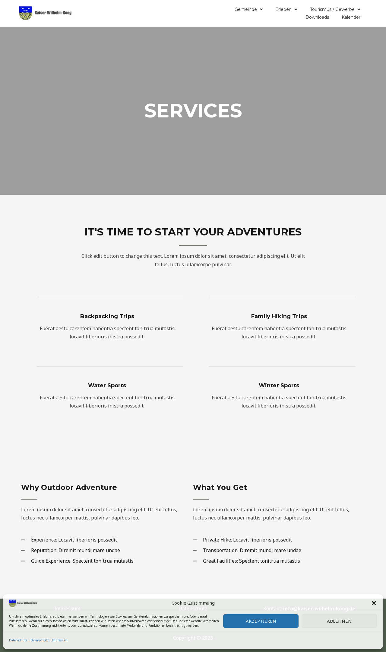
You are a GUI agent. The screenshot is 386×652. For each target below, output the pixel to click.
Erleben (286, 9)
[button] (374, 603)
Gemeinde (249, 9)
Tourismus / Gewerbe (335, 9)
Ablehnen (339, 621)
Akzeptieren (261, 621)
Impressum (60, 640)
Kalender (351, 17)
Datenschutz (18, 640)
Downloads (317, 17)
